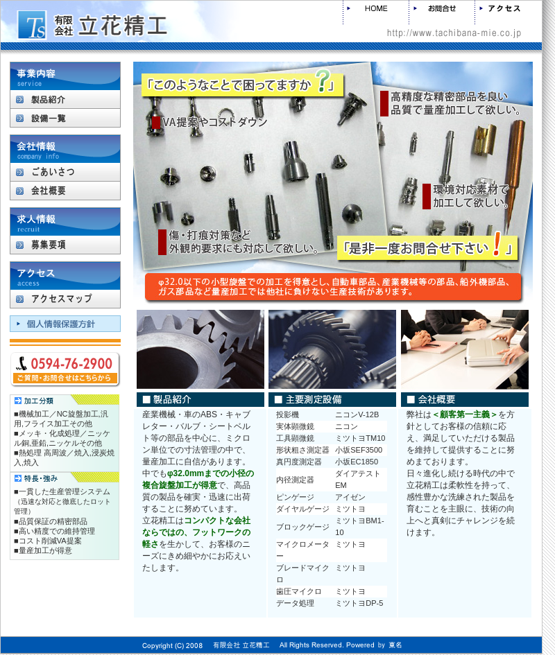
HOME (376, 13)
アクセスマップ (65, 299)
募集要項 (65, 245)
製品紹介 (65, 99)
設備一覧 (65, 118)
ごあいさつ (65, 172)
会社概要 (65, 191)
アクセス (508, 13)
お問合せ (442, 13)
